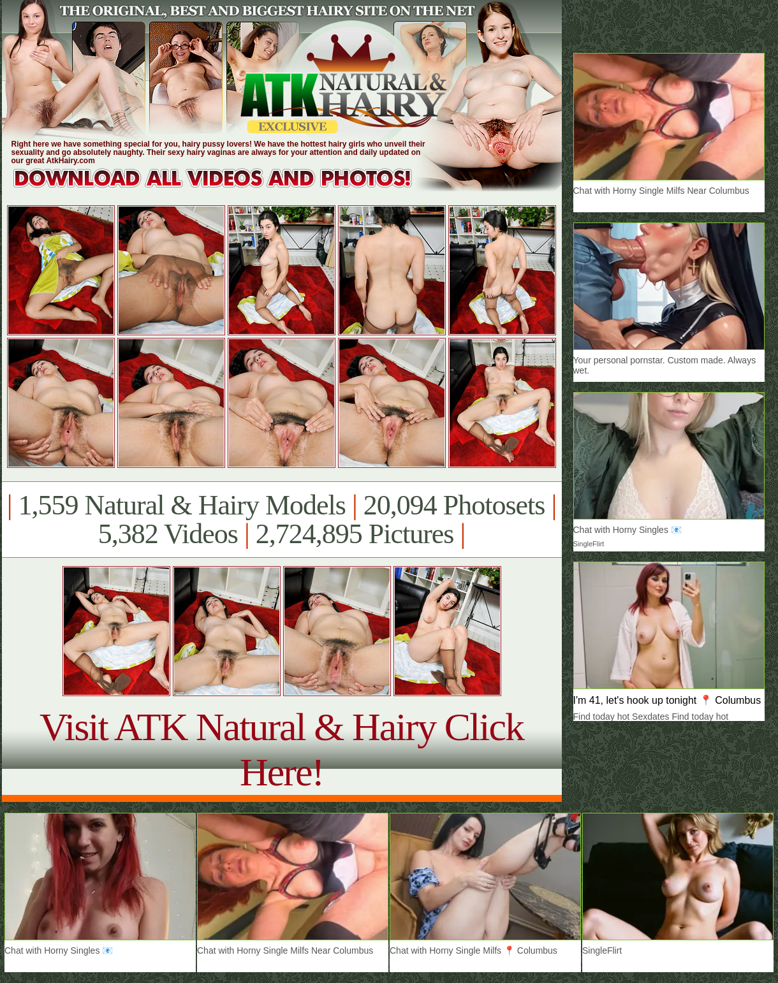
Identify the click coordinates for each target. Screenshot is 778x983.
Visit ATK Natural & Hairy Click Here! (282, 749)
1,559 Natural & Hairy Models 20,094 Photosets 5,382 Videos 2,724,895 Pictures (281, 519)
